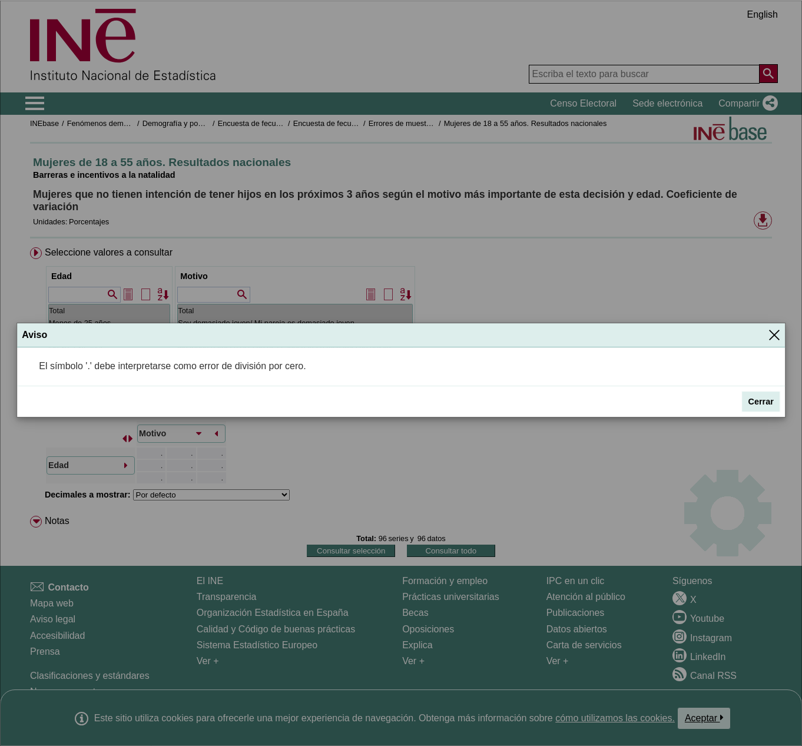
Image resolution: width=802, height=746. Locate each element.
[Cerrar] (774, 335)
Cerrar (761, 401)
